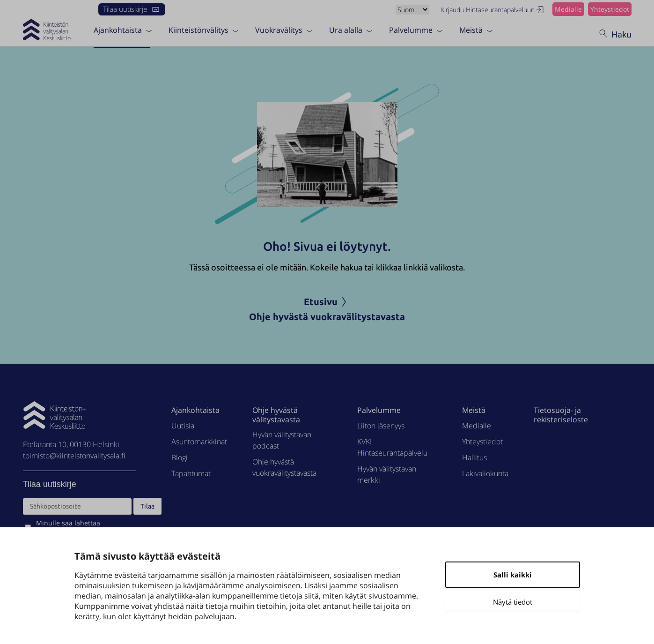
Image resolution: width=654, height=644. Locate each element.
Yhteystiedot (609, 9)
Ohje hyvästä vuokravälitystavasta (327, 316)
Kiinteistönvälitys (198, 29)
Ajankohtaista (118, 29)
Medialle (568, 9)
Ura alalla (345, 29)
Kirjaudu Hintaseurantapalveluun (493, 9)
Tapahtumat (191, 473)
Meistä (471, 29)
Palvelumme (411, 29)
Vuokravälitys (278, 29)
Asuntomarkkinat (199, 441)
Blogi (179, 457)
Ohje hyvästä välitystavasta (276, 414)
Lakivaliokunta (485, 473)
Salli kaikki (512, 574)
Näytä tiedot (512, 602)
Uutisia (182, 425)
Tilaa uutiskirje (132, 9)
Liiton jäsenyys (380, 425)
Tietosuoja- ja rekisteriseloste (561, 414)
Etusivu (327, 301)
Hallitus (474, 457)
